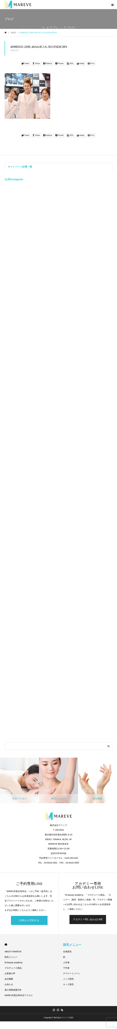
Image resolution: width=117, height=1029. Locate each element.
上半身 (66, 962)
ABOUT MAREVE (13, 951)
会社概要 (9, 979)
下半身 (66, 968)
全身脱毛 (67, 951)
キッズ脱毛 (68, 984)
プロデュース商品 (13, 968)
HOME (6, 944)
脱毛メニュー (11, 957)
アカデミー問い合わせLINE (88, 919)
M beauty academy (14, 962)
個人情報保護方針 (13, 990)
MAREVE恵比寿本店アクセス (19, 995)
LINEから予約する (29, 920)
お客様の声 (10, 973)
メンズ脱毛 (68, 979)
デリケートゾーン (71, 973)
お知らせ (9, 984)
